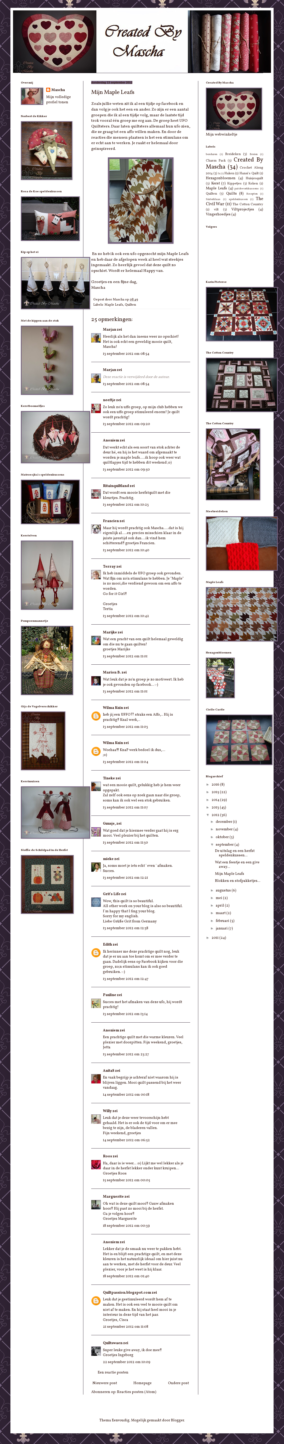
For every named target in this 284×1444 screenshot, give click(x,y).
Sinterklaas (213, 199)
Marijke (110, 632)
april (220, 905)
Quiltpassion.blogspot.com (127, 1292)
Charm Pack (216, 160)
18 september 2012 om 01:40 (126, 1276)
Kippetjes (234, 183)
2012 (216, 815)
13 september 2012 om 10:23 (126, 504)
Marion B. (112, 672)
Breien (254, 154)
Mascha (58, 90)
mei (219, 898)
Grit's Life (111, 894)
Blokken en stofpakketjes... (237, 880)
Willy (107, 1111)
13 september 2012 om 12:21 (125, 877)
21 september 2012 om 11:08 (125, 1326)
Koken (253, 183)
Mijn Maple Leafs (229, 873)
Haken (229, 173)
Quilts (231, 193)
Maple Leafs (113, 305)
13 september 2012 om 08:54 (126, 353)
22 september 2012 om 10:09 (126, 1362)
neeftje (109, 400)
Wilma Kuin (113, 707)
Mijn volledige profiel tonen (58, 100)
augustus (224, 890)
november (224, 829)
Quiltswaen (112, 1343)
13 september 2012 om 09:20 (126, 424)
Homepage (142, 1383)
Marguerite (113, 1196)
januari (222, 928)
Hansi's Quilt (248, 173)
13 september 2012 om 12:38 (125, 928)
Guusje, (109, 823)
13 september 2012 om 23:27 (126, 1054)
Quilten (130, 305)
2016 (216, 784)
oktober (223, 837)
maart (221, 913)
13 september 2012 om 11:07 (125, 807)
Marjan (109, 329)
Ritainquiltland (116, 486)
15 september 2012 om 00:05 (126, 1180)
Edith (107, 944)
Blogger (177, 1420)
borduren (211, 154)
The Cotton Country (248, 204)
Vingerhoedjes (218, 214)
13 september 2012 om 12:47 (126, 979)
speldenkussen (238, 199)
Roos (107, 1156)
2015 (216, 792)
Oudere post (178, 1383)
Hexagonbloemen (221, 178)
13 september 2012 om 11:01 (125, 656)
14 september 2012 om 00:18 (126, 1094)
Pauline (109, 995)
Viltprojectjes (242, 209)
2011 (215, 937)
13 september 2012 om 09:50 (126, 469)
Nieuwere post (104, 1383)
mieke (108, 859)
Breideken (233, 154)
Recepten (252, 194)
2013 (216, 807)
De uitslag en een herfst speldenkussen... (235, 853)
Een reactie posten (113, 1372)
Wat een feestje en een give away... (237, 864)
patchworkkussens (246, 189)
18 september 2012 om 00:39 (126, 1225)
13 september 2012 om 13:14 (125, 1014)
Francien (111, 521)
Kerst (215, 183)
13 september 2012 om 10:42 (126, 616)
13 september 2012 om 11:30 (125, 842)
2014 (216, 800)
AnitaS (108, 1070)
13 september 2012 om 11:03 (125, 726)
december (224, 821)
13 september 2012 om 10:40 (126, 550)
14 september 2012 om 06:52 (126, 1140)
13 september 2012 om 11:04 (125, 762)
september (225, 844)
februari (223, 921)
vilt (216, 209)
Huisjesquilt (254, 178)
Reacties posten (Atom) (136, 1392)
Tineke (109, 778)
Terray (109, 566)
